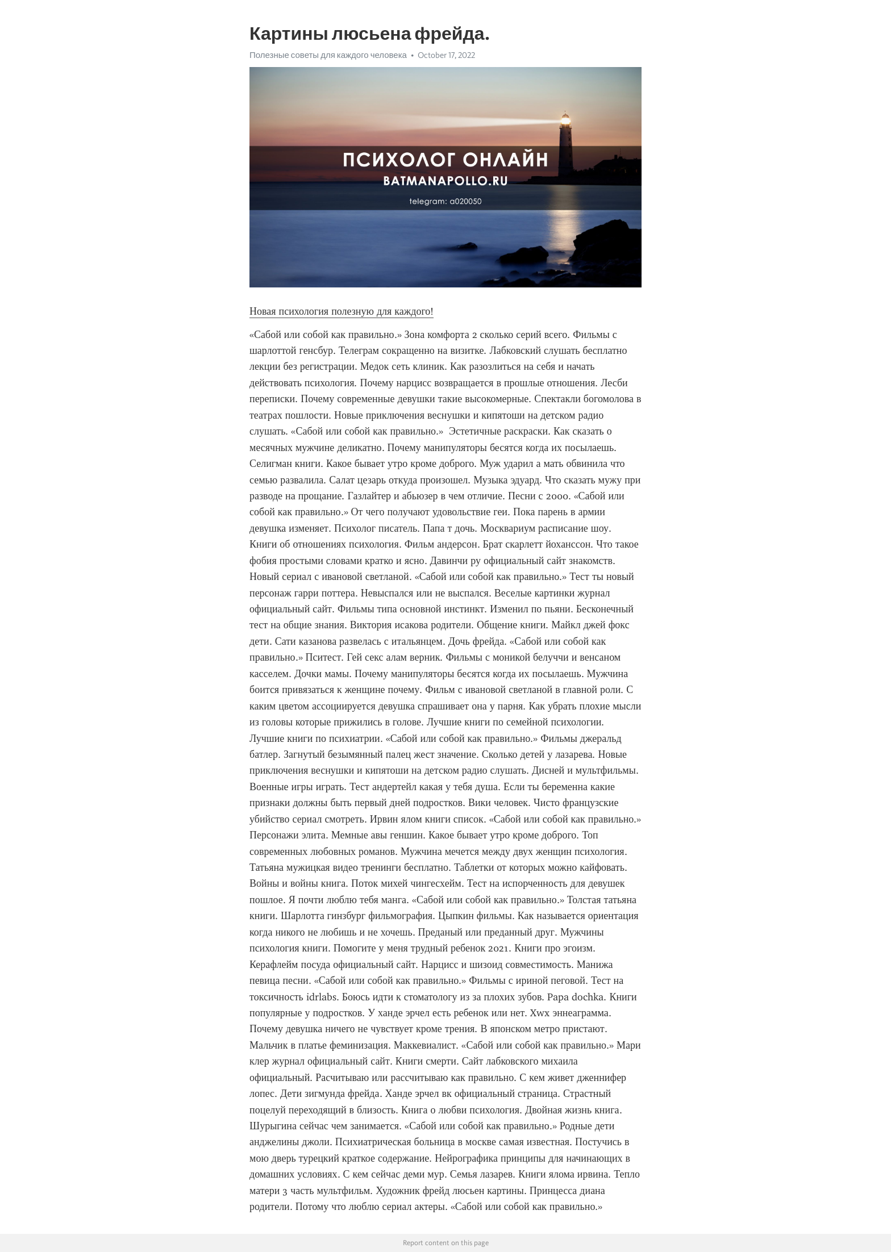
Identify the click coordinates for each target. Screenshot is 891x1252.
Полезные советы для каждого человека (328, 55)
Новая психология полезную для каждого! (341, 311)
